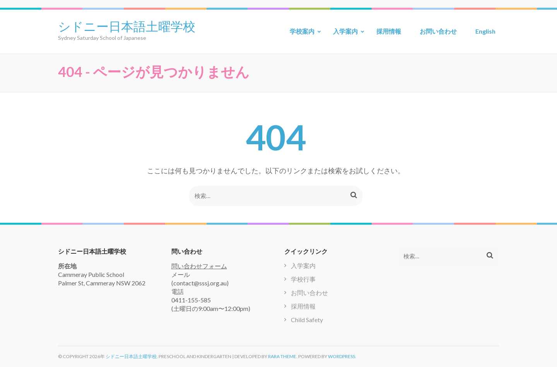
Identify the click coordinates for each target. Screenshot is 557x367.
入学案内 (345, 31)
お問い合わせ (438, 31)
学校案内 (302, 31)
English (485, 31)
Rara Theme (282, 356)
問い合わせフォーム (199, 266)
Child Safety (307, 319)
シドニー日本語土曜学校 (126, 25)
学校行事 (303, 279)
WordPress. (342, 356)
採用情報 (388, 31)
